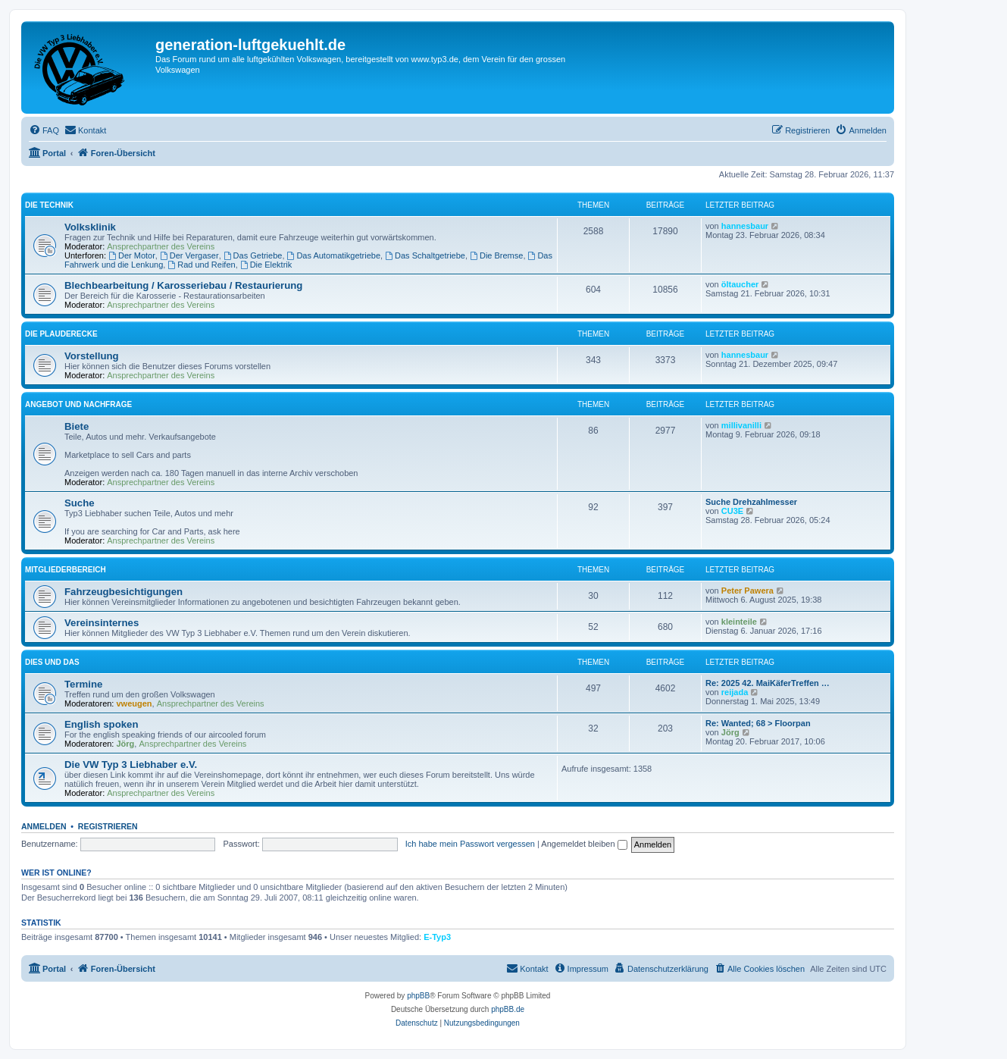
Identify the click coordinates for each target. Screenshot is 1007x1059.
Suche (79, 503)
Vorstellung (91, 356)
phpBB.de (507, 1009)
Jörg (126, 743)
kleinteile (739, 621)
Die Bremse (496, 255)
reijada (734, 692)
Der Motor (131, 255)
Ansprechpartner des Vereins (160, 246)
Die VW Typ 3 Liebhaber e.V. (130, 764)
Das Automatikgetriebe (334, 255)
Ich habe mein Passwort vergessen (470, 843)
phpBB (418, 996)
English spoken (101, 724)
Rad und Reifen (201, 264)
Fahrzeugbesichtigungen (123, 591)
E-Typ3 (437, 937)
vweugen (134, 703)
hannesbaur (744, 225)
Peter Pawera (747, 590)
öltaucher (740, 284)
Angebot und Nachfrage (78, 404)
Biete (76, 426)
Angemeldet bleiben (584, 843)
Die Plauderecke (61, 334)
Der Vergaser (189, 255)
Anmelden (44, 826)
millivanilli (741, 425)
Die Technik (49, 205)
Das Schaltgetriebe (425, 255)
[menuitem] (44, 130)
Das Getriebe (253, 255)
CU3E (732, 510)
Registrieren (108, 826)
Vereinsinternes (101, 622)
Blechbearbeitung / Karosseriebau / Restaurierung (183, 285)
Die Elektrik (266, 264)
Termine (83, 684)
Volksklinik (90, 227)
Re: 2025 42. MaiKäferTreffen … (767, 683)
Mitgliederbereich (65, 570)
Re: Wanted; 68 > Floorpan (758, 723)
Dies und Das (52, 662)
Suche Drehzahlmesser (751, 501)
